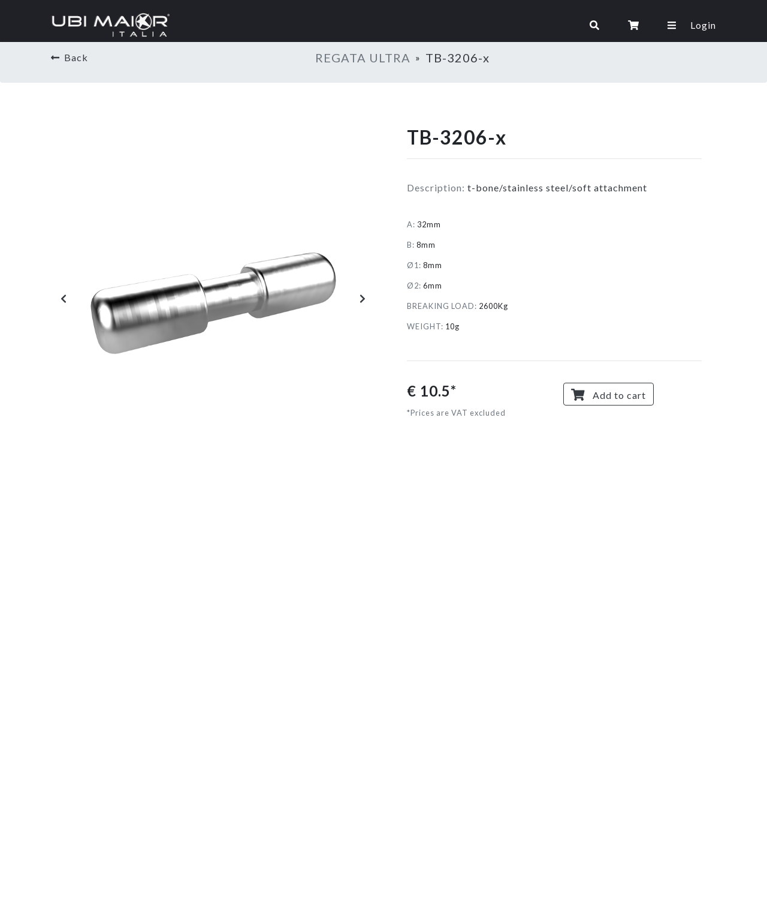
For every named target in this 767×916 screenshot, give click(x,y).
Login (703, 25)
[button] (63, 298)
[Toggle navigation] (378, 25)
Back (69, 57)
